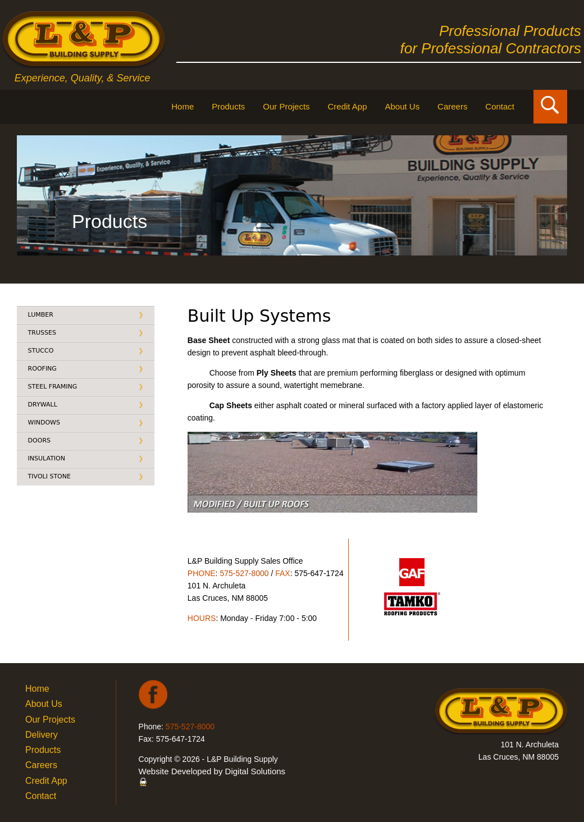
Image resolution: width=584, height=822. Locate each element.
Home (182, 106)
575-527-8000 (244, 573)
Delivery (41, 734)
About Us (402, 106)
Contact (499, 106)
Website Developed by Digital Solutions (212, 771)
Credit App (347, 106)
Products (228, 106)
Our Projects (286, 106)
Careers (452, 106)
